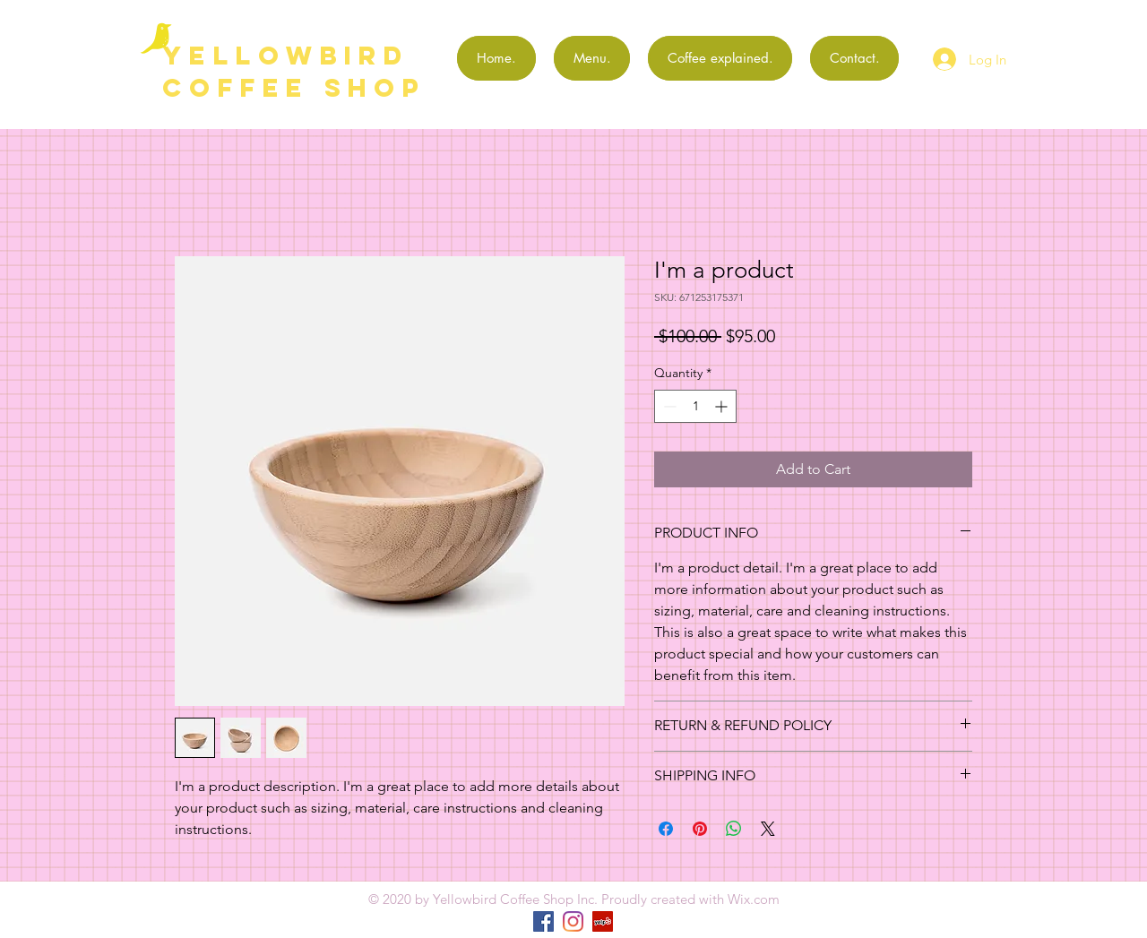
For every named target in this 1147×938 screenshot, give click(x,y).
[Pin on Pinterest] (700, 828)
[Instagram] (573, 921)
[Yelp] (602, 921)
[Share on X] (768, 828)
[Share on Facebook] (666, 828)
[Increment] (722, 406)
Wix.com (754, 899)
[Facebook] (543, 921)
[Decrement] (668, 406)
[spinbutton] (695, 406)
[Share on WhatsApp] (734, 828)
